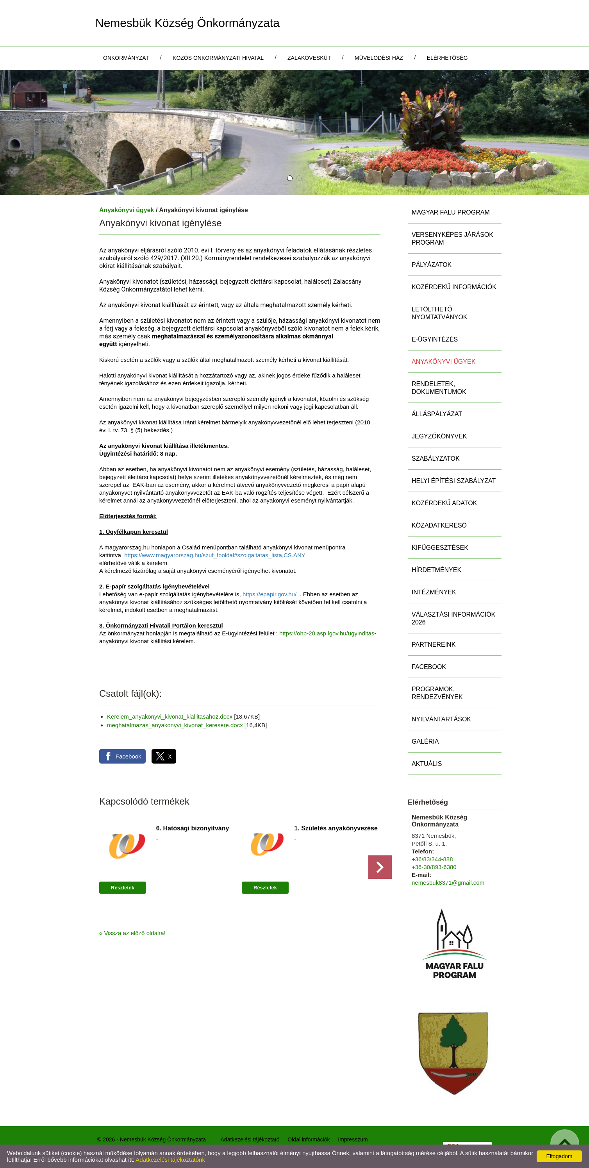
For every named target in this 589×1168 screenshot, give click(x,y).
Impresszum (353, 1139)
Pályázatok (432, 264)
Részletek (122, 888)
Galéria (425, 741)
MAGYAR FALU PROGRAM (451, 212)
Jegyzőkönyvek (439, 436)
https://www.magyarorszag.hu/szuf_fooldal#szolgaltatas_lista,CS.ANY (214, 555)
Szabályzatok (436, 458)
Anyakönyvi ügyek (126, 210)
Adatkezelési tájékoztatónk (170, 1159)
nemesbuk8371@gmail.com (448, 882)
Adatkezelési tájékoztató (250, 1139)
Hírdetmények (436, 570)
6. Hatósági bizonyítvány (192, 828)
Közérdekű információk (454, 287)
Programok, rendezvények (437, 693)
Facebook (429, 667)
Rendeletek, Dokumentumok (439, 388)
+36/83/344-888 (432, 859)
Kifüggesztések (440, 547)
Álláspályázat (437, 414)
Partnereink (433, 644)
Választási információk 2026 (453, 618)
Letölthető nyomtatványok (440, 313)
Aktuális (427, 763)
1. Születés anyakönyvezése (335, 828)
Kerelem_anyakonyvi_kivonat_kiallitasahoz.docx (169, 716)
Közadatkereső (439, 525)
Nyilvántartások (441, 719)
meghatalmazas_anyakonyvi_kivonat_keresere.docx (175, 725)
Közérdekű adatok (444, 503)
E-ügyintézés (435, 339)
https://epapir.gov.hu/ (269, 594)
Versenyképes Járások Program (452, 238)
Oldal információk (308, 1139)
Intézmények (434, 592)
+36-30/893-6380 (434, 867)
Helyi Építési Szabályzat (454, 481)
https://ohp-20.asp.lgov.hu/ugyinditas (326, 633)
